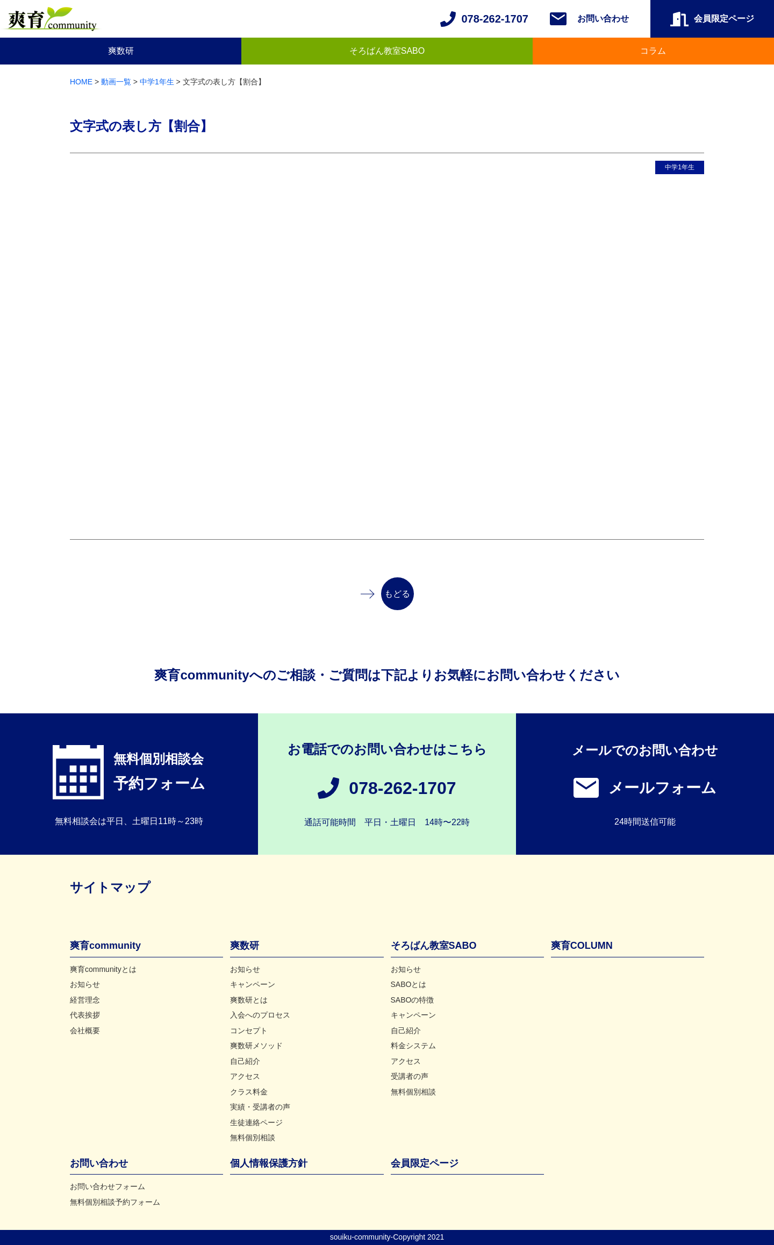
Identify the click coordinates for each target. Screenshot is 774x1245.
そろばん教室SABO (387, 50)
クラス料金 (249, 1091)
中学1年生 (679, 167)
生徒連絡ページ (256, 1122)
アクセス (245, 1076)
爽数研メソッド (256, 1045)
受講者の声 (409, 1076)
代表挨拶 (85, 1015)
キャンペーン (252, 984)
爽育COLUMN (582, 945)
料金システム (413, 1045)
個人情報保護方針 (268, 1163)
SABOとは (409, 984)
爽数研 (121, 50)
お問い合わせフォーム (107, 1186)
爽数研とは (249, 1000)
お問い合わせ (603, 18)
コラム (653, 50)
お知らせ (85, 984)
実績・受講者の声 (260, 1107)
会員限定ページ (424, 1163)
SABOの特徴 (412, 1000)
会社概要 (85, 1030)
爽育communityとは (103, 969)
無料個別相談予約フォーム (115, 1202)
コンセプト (249, 1030)
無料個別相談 (252, 1137)
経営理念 (85, 1000)
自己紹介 (245, 1061)
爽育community (105, 945)
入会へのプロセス (260, 1015)
